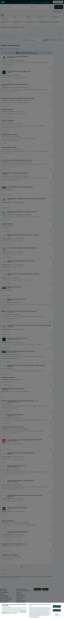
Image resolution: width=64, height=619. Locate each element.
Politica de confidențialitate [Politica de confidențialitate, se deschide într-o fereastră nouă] (12, 612)
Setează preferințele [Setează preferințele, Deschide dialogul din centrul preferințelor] (57, 614)
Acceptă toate (57, 606)
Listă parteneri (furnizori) (33, 617)
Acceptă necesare (57, 610)
